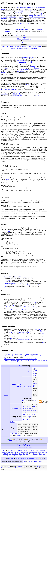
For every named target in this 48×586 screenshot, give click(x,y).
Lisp (6, 68)
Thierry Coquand (14, 442)
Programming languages (24, 453)
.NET (42, 295)
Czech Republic (38, 470)
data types (21, 10)
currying (21, 17)
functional (34, 7)
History (30, 456)
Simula (19, 464)
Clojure (3, 46)
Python (35, 462)
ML (20, 374)
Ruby (40, 462)
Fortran (16, 460)
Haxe (34, 415)
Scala (27, 48)
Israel (24, 470)
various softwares (37, 293)
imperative (39, 29)
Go (19, 460)
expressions (32, 10)
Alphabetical (11, 467)
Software (6, 403)
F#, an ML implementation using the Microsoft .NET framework (22, 364)
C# (33, 459)
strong (26, 35)
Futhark (24, 409)
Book (10, 448)
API (9, 236)
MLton (34, 395)
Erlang (20, 48)
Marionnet (25, 417)
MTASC (31, 417)
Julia (35, 460)
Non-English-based (33, 467)
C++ (15, 46)
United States (30, 470)
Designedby (8, 31)
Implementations (16, 393)
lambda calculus (12, 89)
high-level (28, 7)
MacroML (35, 409)
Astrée (29, 413)
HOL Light (32, 423)
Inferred (17, 35)
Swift (29, 464)
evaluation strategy (27, 57)
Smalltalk (24, 464)
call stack (7, 182)
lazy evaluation (21, 71)
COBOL (3, 460)
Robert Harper (36, 338)
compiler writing (24, 23)
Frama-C (29, 415)
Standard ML (25, 39)
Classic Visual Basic (40, 459)
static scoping (23, 62)
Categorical (18, 467)
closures (3, 72)
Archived (42, 364)
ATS (30, 95)
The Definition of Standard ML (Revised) (18, 341)
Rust (24, 48)
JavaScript (31, 460)
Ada (3, 459)
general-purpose (20, 7)
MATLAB (5, 462)
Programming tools (16, 417)
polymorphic (4, 89)
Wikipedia (19, 474)
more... (39, 464)
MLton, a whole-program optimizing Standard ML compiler (20, 367)
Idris (30, 46)
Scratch (11, 464)
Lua (46, 460)
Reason (34, 384)
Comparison (19, 456)
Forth (12, 460)
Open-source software (31, 446)
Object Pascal (15, 462)
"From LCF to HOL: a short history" (28, 315)
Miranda (39, 46)
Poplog (24, 418)
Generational (24, 467)
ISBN (34, 311)
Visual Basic (34, 464)
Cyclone (11, 46)
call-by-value (12, 17)
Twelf (28, 428)
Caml (29, 380)
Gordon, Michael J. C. (9, 315)
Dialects (24, 37)
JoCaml (34, 382)
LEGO (29, 424)
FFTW (24, 415)
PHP (27, 462)
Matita (24, 428)
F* (23, 46)
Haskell (26, 46)
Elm (18, 46)
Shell (15, 464)
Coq (7, 46)
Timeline (25, 456)
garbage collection (34, 15)
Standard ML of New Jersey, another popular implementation (21, 362)
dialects (19, 394)
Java (26, 460)
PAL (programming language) (12, 291)
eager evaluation (24, 69)
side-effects (32, 66)
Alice (34, 386)
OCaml (19, 39)
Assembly (20, 459)
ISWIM (24, 42)
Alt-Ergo (25, 413)
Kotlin (34, 46)
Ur (23, 411)
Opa (17, 48)
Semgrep (29, 418)
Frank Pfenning (18, 444)
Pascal (20, 462)
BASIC (25, 459)
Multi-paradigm (19, 29)
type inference (19, 12)
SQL (8, 464)
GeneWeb (12, 430)
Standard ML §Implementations (23, 285)
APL (11, 459)
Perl (24, 462)
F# (30, 39)
